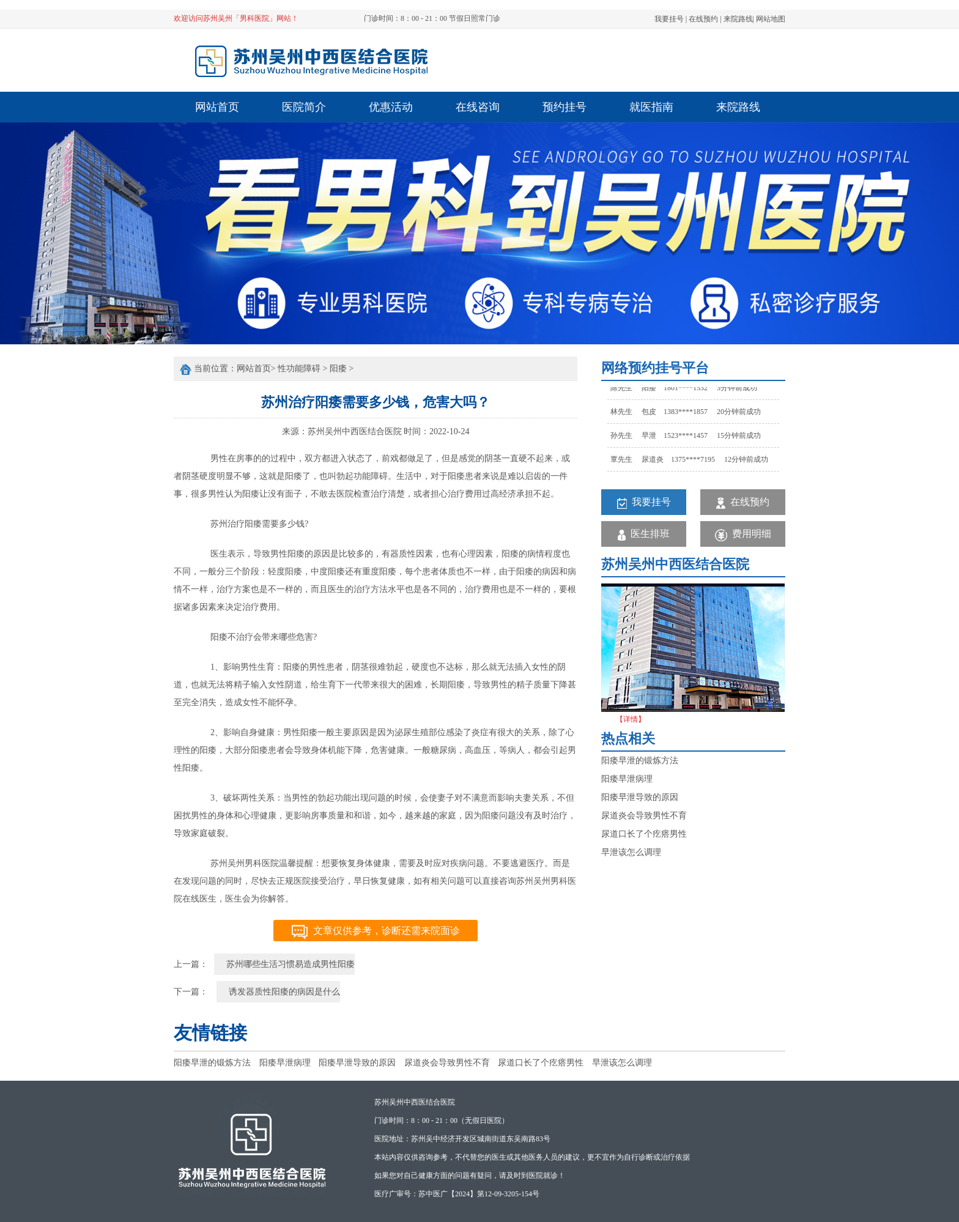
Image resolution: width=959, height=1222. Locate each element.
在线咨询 (478, 107)
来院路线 (738, 19)
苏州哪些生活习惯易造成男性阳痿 (290, 964)
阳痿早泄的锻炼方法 (639, 760)
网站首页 (217, 107)
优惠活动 (391, 107)
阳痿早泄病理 (627, 778)
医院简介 (304, 107)
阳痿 (338, 368)
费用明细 (743, 534)
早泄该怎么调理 (631, 852)
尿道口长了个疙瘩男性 (644, 834)
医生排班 (644, 534)
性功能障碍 (299, 368)
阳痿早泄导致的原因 (639, 797)
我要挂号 (669, 19)
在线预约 (703, 19)
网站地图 (770, 19)
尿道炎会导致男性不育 (644, 815)
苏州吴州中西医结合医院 (355, 431)
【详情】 (630, 719)
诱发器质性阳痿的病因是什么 (284, 991)
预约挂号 (564, 107)
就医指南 (651, 107)
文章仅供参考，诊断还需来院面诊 (376, 932)
